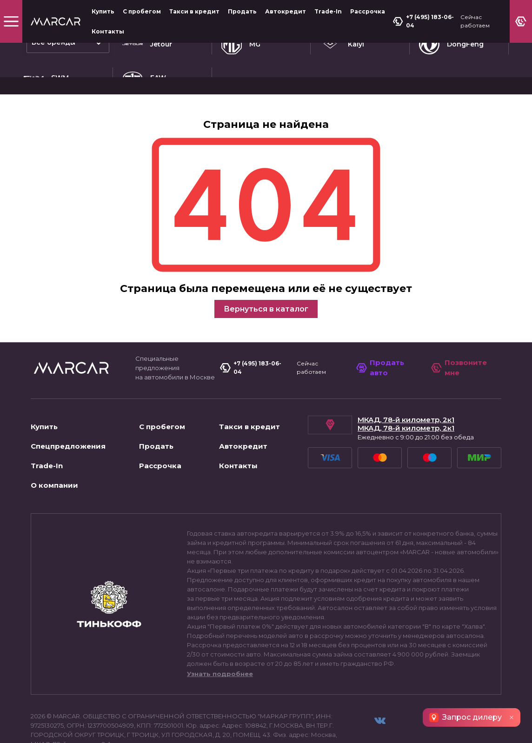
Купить (103, 11)
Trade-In (328, 11)
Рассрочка (367, 11)
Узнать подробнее (220, 646)
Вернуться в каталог (266, 281)
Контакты (108, 31)
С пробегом (142, 11)
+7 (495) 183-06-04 (424, 21)
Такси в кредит (194, 11)
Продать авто (382, 339)
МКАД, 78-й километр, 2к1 (406, 392)
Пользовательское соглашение (86, 726)
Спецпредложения (68, 418)
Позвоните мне (460, 339)
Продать (242, 11)
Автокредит (285, 11)
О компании (54, 457)
